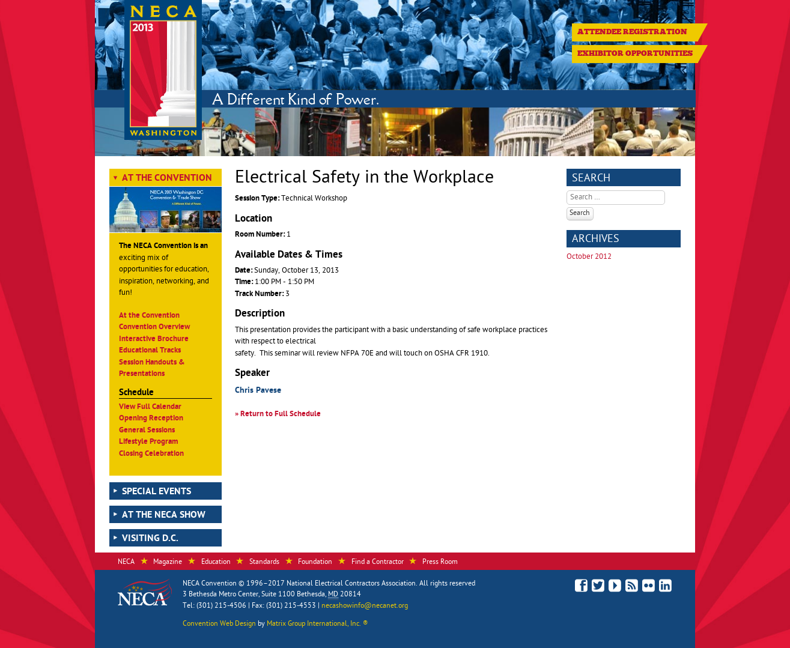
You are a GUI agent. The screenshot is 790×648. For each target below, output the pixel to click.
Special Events (156, 492)
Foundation (315, 563)
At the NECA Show (163, 515)
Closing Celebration (151, 454)
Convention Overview (154, 327)
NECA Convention (210, 584)
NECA (126, 563)
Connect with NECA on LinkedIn (665, 587)
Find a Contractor (377, 563)
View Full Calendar (150, 407)
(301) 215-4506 (221, 606)
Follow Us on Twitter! (598, 587)
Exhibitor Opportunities (635, 53)
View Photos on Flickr (648, 587)
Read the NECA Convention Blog (632, 587)
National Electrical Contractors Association (351, 584)
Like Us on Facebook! (581, 586)
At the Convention (167, 179)
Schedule (136, 393)
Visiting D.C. (150, 539)
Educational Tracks (150, 351)
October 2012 (589, 257)
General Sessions (147, 430)
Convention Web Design (219, 624)
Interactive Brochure (154, 339)
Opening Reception (151, 418)
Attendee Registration (632, 32)
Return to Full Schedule (280, 414)
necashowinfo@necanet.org (364, 606)
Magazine (167, 563)
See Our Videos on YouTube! (615, 587)
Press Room (440, 563)
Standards (264, 563)
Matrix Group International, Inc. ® (317, 624)
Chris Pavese (258, 391)
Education (216, 563)
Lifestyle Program (148, 442)
